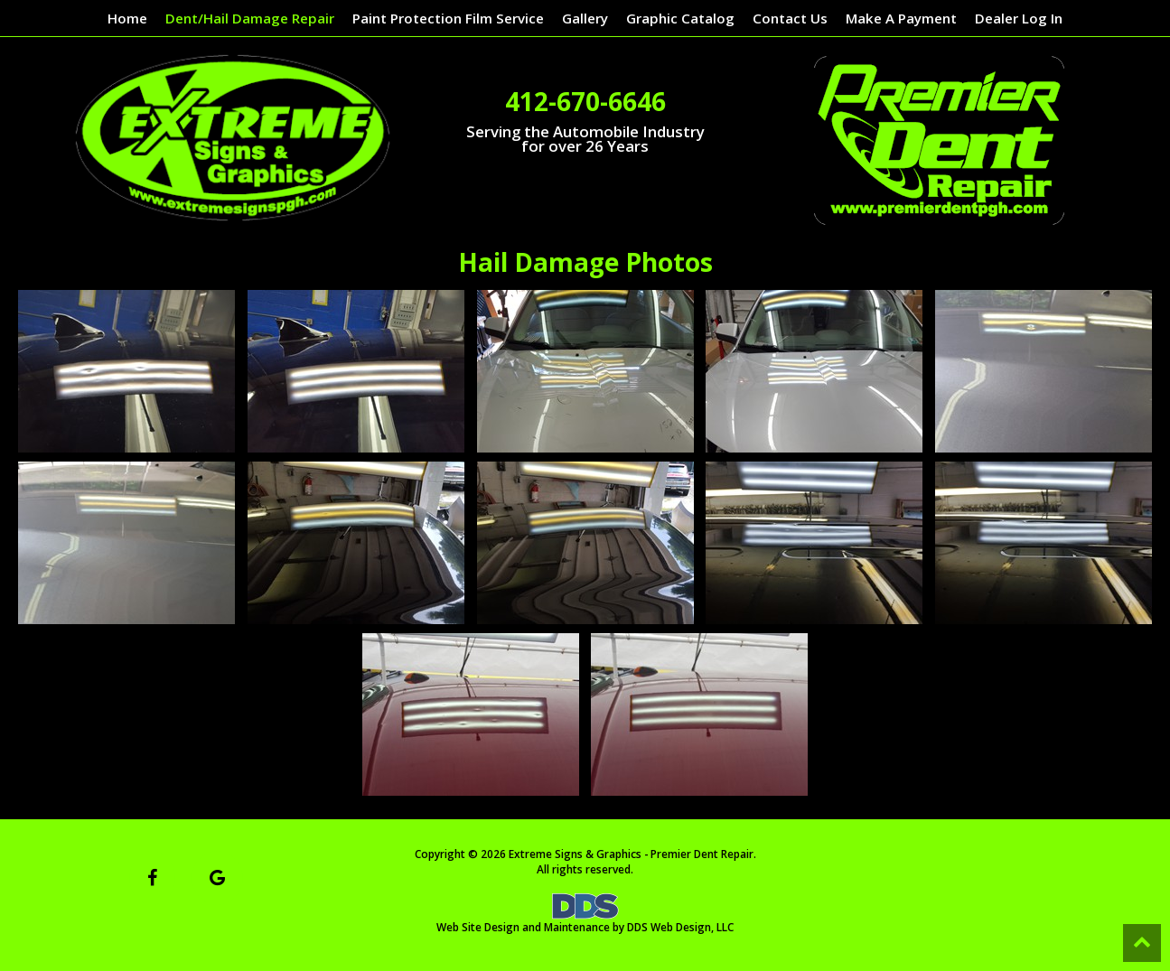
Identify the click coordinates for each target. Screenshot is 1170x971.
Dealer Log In (1018, 18)
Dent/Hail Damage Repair (249, 18)
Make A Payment (901, 18)
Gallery (585, 18)
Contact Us (790, 18)
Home (127, 18)
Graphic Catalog (680, 18)
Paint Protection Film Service (448, 18)
